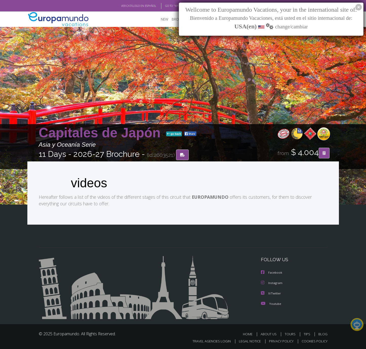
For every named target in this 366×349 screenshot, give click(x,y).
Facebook (272, 272)
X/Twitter (271, 293)
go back (174, 134)
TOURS (291, 333)
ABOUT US (270, 333)
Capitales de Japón (101, 132)
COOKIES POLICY (313, 340)
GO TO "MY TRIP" (167, 5)
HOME (250, 333)
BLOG (322, 333)
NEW (160, 19)
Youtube (271, 303)
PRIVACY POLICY (278, 340)
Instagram (272, 283)
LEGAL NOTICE (246, 340)
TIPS (307, 333)
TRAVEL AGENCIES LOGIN (206, 340)
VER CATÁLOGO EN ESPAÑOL (127, 5)
